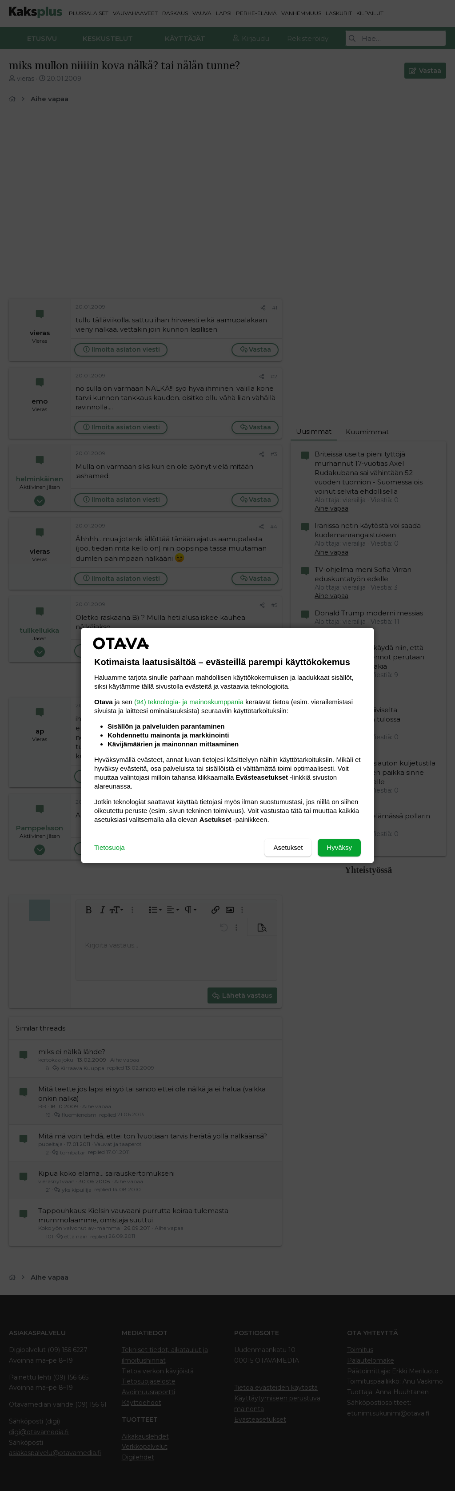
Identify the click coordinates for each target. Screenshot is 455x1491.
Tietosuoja (109, 847)
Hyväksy (339, 847)
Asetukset (288, 847)
